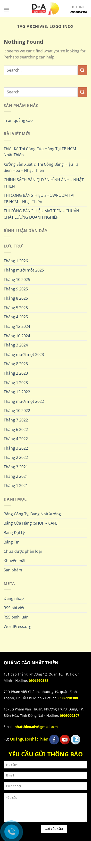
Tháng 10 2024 (17, 335)
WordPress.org (17, 626)
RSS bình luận (16, 617)
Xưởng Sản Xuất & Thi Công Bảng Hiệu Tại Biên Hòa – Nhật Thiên (41, 167)
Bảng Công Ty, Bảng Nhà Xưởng (32, 514)
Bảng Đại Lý (14, 532)
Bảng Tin (11, 542)
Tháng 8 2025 (16, 298)
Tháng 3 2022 (16, 448)
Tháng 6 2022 (16, 429)
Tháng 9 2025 (16, 289)
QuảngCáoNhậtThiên (29, 739)
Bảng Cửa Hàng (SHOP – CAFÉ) (31, 523)
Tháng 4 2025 (16, 317)
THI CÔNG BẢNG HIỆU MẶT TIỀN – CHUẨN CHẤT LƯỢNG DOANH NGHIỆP (41, 214)
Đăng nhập (14, 598)
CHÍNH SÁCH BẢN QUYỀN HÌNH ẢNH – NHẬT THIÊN (44, 183)
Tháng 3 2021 (16, 467)
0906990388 (38, 680)
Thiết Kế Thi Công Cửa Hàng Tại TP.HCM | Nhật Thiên (41, 152)
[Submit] (82, 70)
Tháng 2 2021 (16, 476)
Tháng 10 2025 (17, 279)
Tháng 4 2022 (16, 438)
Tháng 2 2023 (16, 373)
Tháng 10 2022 (17, 410)
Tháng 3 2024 (16, 345)
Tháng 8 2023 (16, 363)
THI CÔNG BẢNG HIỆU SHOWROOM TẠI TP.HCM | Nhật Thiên (39, 198)
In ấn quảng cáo (18, 120)
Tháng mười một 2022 (24, 401)
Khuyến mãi (14, 560)
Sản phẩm (13, 570)
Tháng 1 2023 (16, 382)
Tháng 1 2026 (16, 261)
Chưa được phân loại (23, 551)
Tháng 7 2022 (16, 420)
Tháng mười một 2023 (24, 354)
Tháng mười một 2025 (24, 270)
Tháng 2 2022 (16, 457)
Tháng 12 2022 (17, 392)
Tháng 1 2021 (16, 485)
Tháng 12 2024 (17, 326)
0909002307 (78, 12)
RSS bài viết (14, 607)
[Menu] (6, 10)
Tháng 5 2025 (16, 307)
